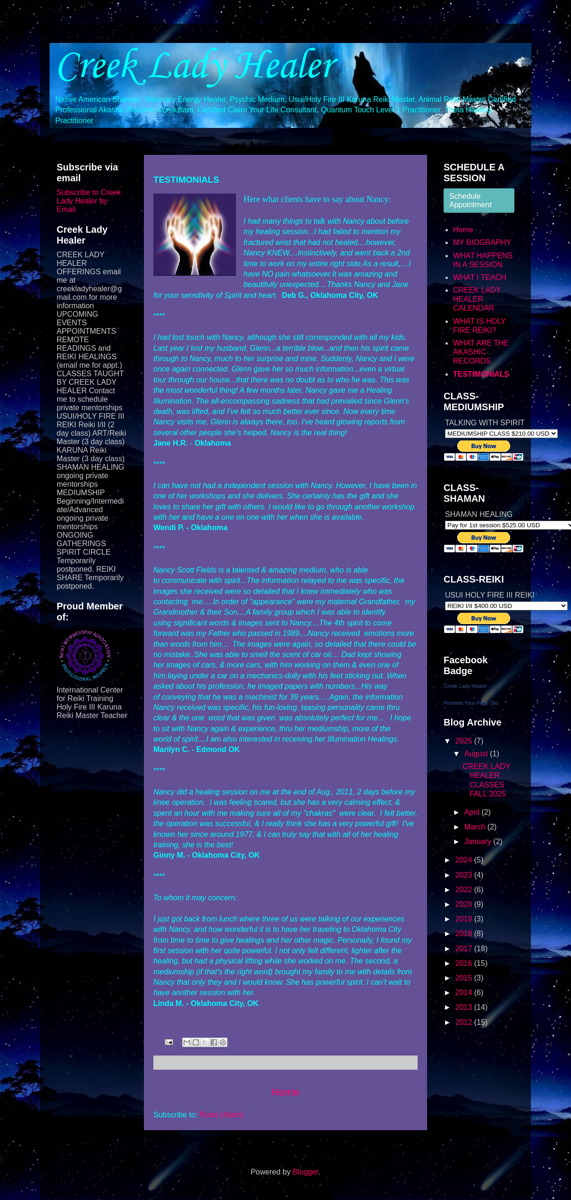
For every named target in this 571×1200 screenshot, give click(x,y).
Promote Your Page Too (471, 703)
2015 (464, 978)
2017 (464, 949)
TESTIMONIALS (481, 374)
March (475, 827)
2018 (464, 934)
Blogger (305, 1172)
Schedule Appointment (470, 200)
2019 (464, 919)
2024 (464, 860)
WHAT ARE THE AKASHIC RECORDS (481, 352)
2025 (464, 741)
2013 (464, 1007)
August (477, 754)
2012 (464, 1022)
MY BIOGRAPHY (482, 242)
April (472, 812)
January (478, 841)
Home (285, 1092)
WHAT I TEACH (479, 277)
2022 (464, 890)
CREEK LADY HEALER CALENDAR (477, 299)
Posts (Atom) (221, 1115)
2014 (464, 993)
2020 (464, 904)
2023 (464, 875)
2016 (464, 963)
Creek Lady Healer (193, 66)
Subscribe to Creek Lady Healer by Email (89, 200)
